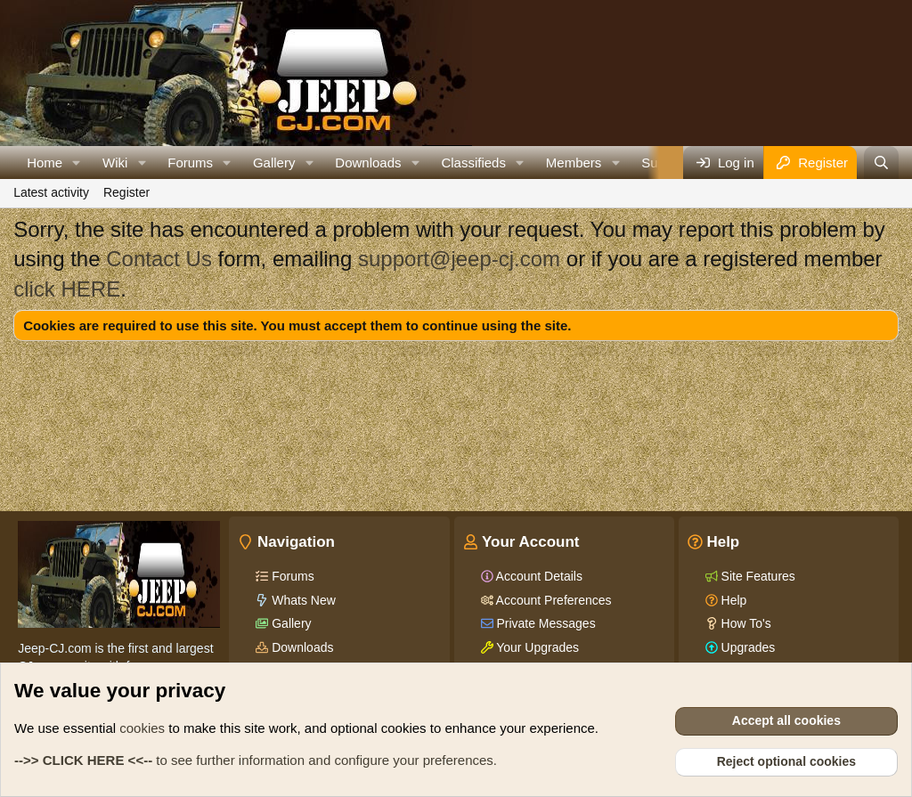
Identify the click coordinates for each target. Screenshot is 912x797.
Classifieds (473, 162)
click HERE (66, 289)
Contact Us (159, 259)
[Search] (881, 162)
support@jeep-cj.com (459, 259)
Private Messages (544, 623)
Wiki (114, 162)
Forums (190, 162)
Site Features (756, 576)
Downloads (368, 162)
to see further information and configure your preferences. (255, 760)
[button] (76, 162)
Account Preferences (552, 600)
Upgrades (747, 647)
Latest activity (51, 192)
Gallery (274, 162)
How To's (744, 623)
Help (732, 600)
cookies (142, 728)
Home (44, 162)
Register (126, 192)
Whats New (301, 600)
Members (574, 162)
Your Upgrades (536, 647)
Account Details (537, 576)
